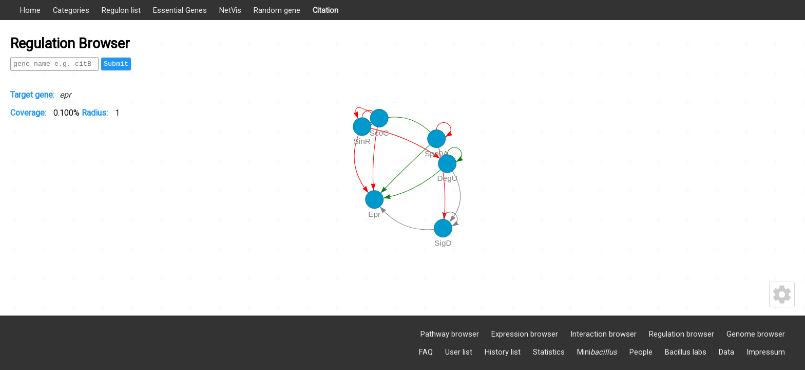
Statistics (549, 352)
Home (30, 10)
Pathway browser (449, 334)
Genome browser (755, 334)
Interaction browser (603, 334)
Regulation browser (681, 334)
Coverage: (29, 113)
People (641, 352)
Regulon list (121, 10)
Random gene (277, 10)
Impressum (765, 352)
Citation (325, 10)
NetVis (230, 10)
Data (726, 352)
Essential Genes (180, 10)
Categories (71, 10)
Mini (597, 352)
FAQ (426, 352)
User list (458, 352)
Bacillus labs (685, 352)
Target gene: (32, 95)
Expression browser (524, 334)
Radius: (96, 113)
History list (503, 352)
